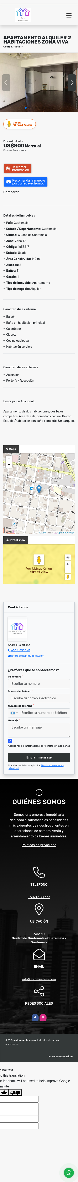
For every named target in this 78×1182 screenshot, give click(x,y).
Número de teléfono (21, 705)
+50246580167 (20, 650)
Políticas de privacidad (39, 845)
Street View (19, 124)
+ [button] (9, 459)
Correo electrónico (20, 691)
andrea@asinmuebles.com (27, 655)
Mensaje (14, 720)
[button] (26, 108)
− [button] (9, 465)
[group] (39, 82)
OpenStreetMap (65, 532)
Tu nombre (15, 676)
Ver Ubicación (37, 568)
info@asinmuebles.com (39, 979)
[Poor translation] (15, 1092)
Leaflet (42, 532)
